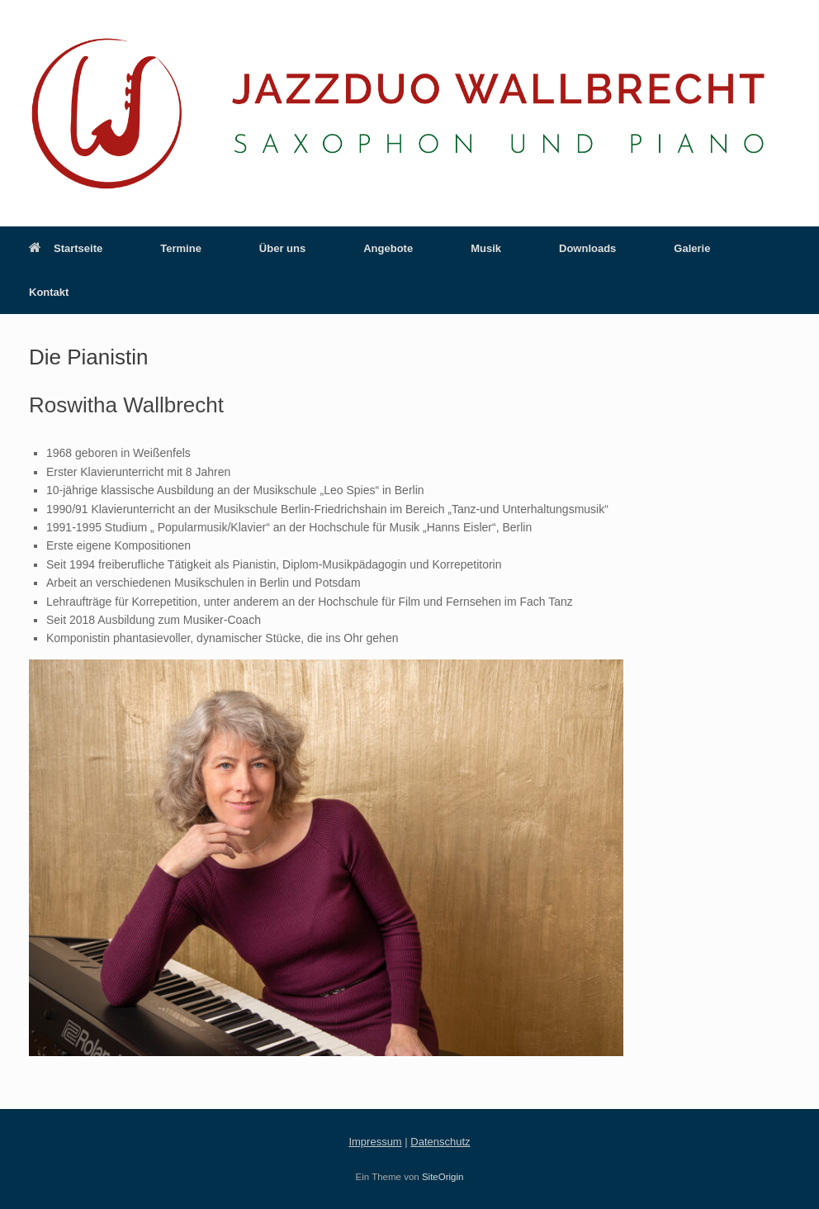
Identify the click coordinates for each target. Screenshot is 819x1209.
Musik (486, 248)
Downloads (587, 248)
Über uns (282, 248)
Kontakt (49, 292)
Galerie (692, 248)
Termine (180, 248)
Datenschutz (440, 1141)
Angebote (388, 248)
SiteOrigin (443, 1177)
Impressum (374, 1141)
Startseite (65, 248)
